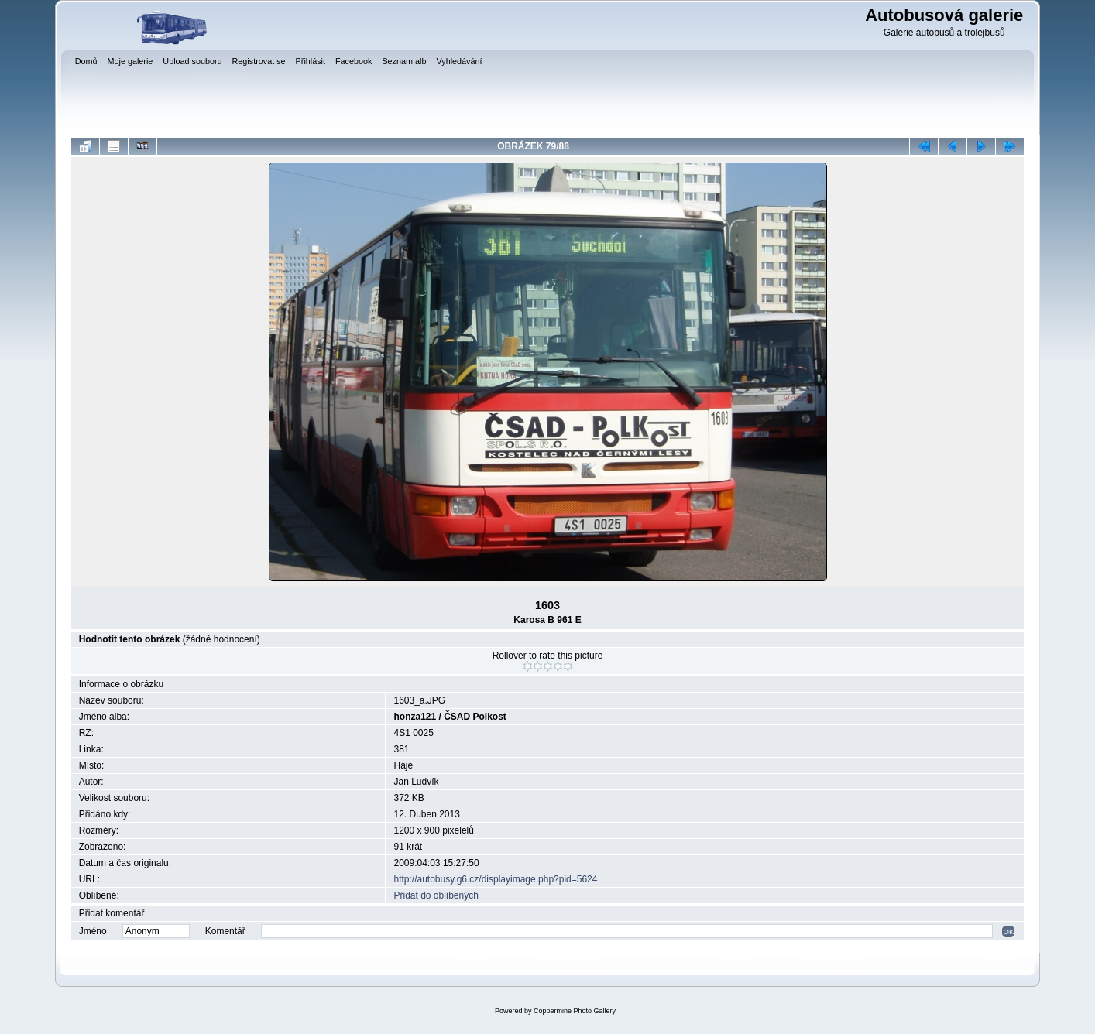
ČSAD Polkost (475, 716)
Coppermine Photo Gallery (575, 1011)
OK (1008, 931)
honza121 (414, 716)
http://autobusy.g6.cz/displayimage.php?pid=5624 (495, 879)
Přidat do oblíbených (435, 895)
